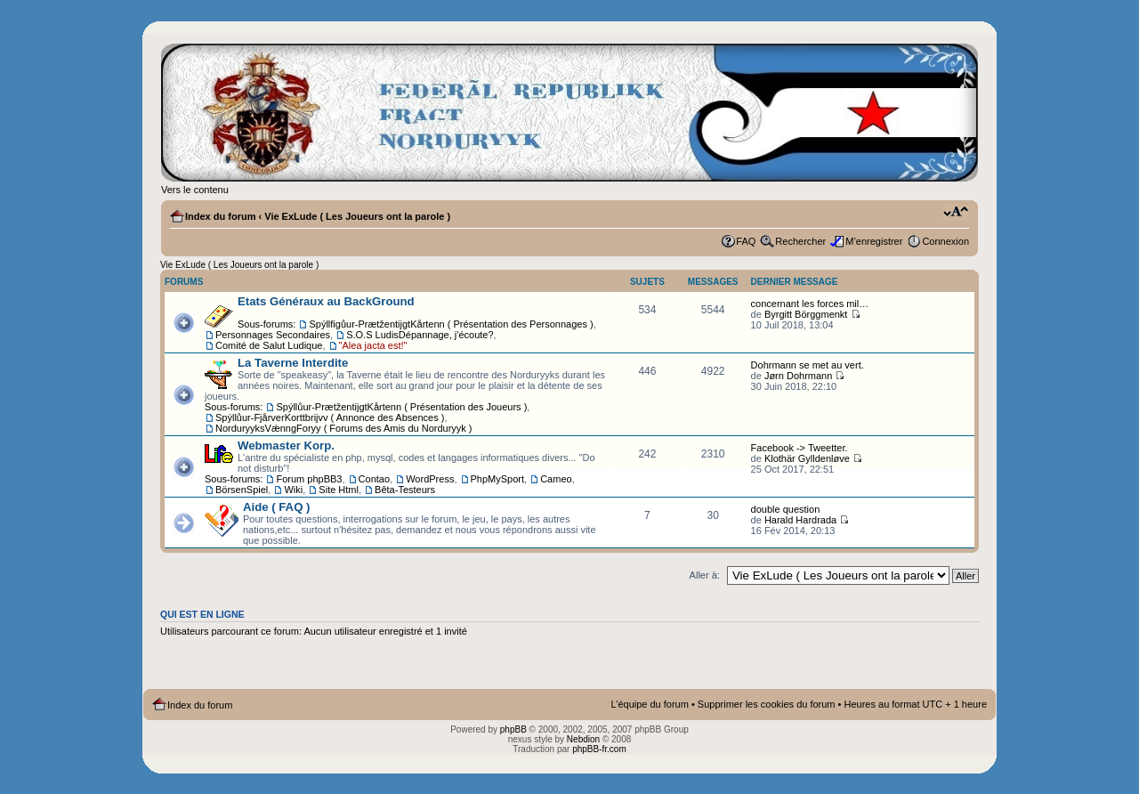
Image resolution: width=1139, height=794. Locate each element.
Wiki (293, 489)
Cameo (555, 479)
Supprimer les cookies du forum (767, 704)
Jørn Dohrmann (798, 375)
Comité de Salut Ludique (268, 345)
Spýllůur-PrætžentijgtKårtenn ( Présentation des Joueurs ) (401, 406)
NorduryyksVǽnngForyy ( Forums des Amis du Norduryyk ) (344, 428)
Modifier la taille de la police (956, 213)
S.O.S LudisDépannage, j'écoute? (419, 334)
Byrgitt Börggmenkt (806, 314)
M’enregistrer (873, 241)
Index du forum (220, 216)
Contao (374, 479)
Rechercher (800, 241)
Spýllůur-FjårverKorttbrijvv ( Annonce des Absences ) (329, 417)
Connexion (945, 241)
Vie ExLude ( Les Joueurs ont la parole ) (357, 216)
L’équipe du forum (649, 704)
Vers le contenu (195, 189)
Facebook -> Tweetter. (799, 447)
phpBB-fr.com (599, 749)
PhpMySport (498, 479)
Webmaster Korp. (286, 445)
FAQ (745, 241)
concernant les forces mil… (810, 303)
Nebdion (583, 739)
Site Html (339, 489)
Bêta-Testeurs (405, 489)
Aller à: (705, 575)
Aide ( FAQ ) (276, 507)
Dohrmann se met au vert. (807, 365)
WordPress (430, 479)
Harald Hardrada (800, 519)
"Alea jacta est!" (373, 345)
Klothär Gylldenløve (807, 458)
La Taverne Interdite (293, 362)
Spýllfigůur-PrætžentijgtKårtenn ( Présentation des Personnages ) (451, 324)
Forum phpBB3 (309, 479)
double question (785, 509)
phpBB (513, 729)
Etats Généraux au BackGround (326, 301)
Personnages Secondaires (272, 334)
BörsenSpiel (241, 489)
